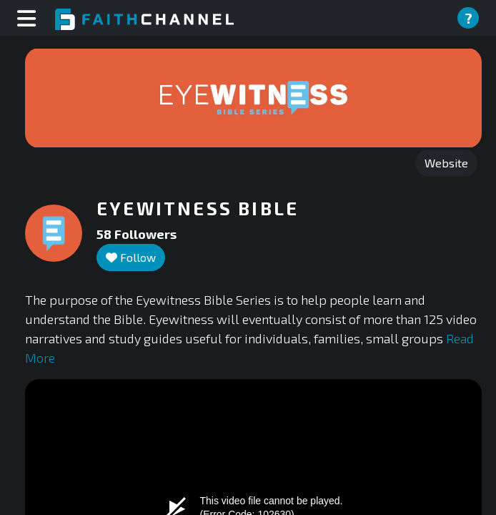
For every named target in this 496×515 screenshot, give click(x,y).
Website (446, 163)
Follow (131, 257)
